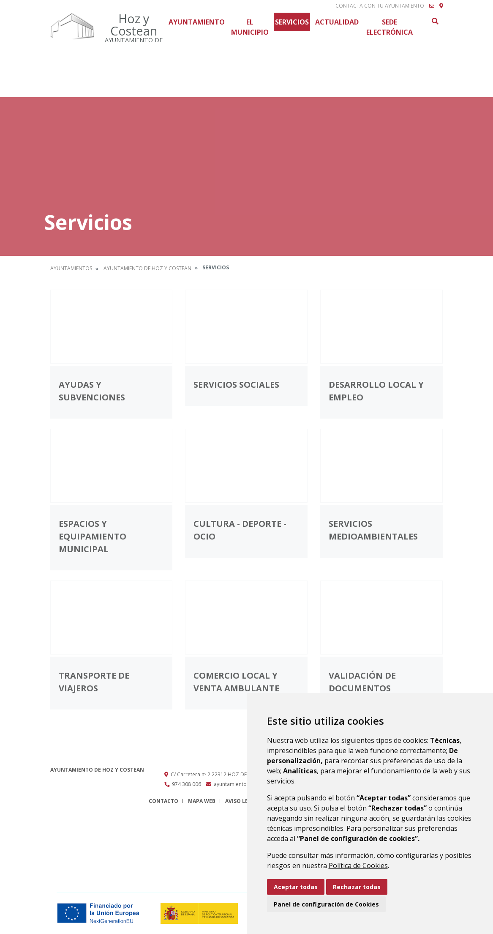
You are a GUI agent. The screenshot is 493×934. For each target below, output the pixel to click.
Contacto (163, 801)
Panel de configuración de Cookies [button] (326, 904)
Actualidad (337, 22)
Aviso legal (241, 801)
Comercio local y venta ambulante (236, 682)
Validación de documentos (362, 682)
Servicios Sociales (236, 384)
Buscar (434, 21)
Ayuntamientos (71, 268)
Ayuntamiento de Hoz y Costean (147, 268)
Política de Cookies (358, 865)
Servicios (292, 22)
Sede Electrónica (389, 27)
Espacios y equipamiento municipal (92, 536)
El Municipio (250, 27)
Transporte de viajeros (94, 682)
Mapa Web (201, 801)
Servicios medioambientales (373, 530)
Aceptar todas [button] (296, 887)
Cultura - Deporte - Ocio (239, 530)
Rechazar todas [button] (357, 887)
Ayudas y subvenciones (92, 391)
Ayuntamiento (197, 22)
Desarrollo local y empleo (376, 391)
